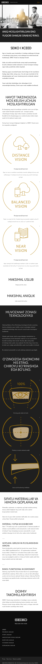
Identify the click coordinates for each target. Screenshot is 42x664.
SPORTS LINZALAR (6, 634)
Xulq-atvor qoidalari (17, 659)
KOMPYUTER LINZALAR (8, 640)
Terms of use (9, 659)
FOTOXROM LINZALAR (8, 642)
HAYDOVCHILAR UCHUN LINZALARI (11, 637)
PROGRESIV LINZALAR (7, 632)
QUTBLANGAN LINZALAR (8, 645)
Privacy (3, 659)
